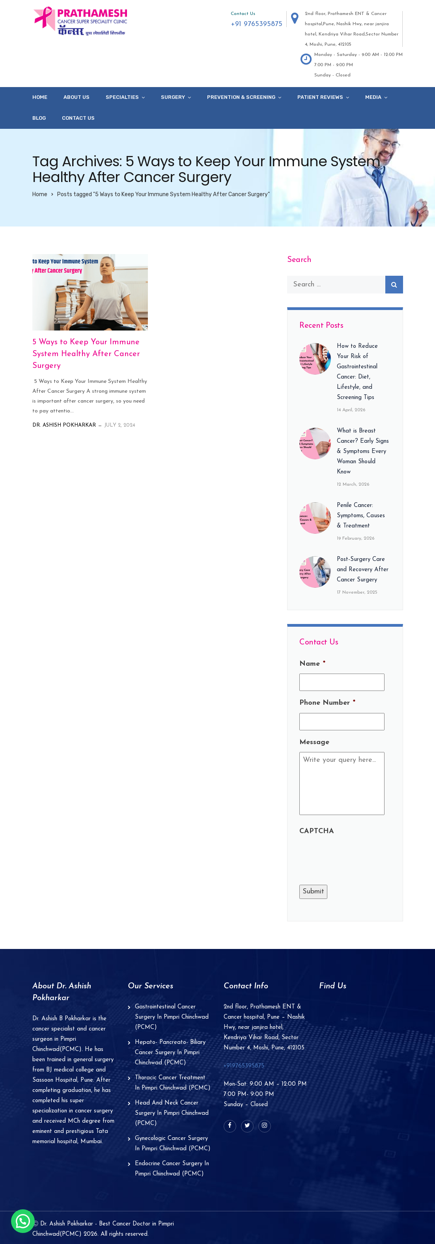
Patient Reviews (320, 97)
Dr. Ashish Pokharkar (64, 425)
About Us (76, 97)
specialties (122, 97)
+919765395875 (244, 1066)
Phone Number (327, 703)
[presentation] (359, 856)
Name (312, 664)
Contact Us (78, 118)
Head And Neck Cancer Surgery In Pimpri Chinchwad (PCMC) (172, 1113)
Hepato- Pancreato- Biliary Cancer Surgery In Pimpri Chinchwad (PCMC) (170, 1053)
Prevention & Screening (241, 97)
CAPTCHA (316, 831)
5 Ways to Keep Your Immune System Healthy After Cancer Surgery (86, 354)
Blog (39, 118)
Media (373, 97)
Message (314, 742)
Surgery (173, 97)
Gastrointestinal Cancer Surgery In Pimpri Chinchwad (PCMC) (172, 1017)
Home (39, 97)
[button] (23, 1221)
